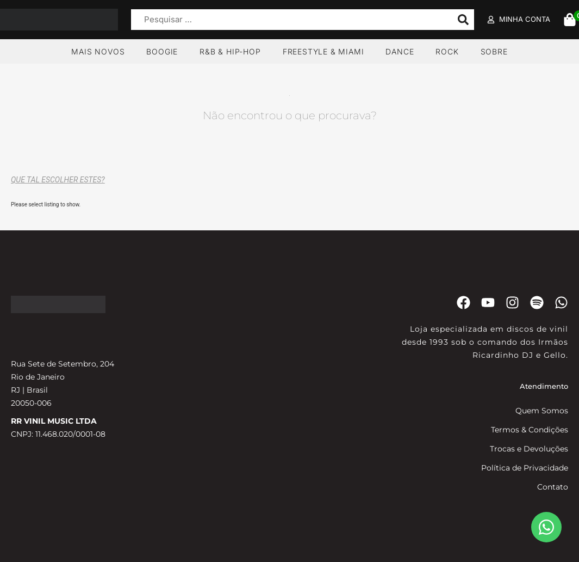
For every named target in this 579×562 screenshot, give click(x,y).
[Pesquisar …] (288, 19)
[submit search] (463, 19)
